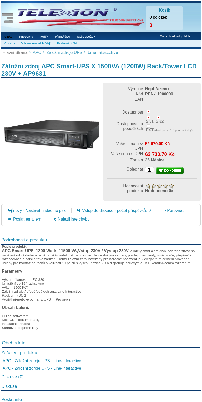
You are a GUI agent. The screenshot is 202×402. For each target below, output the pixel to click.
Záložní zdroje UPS (32, 361)
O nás (8, 36)
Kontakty (9, 43)
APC (7, 361)
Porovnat (175, 210)
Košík (44, 36)
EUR (187, 36)
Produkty (26, 36)
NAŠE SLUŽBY (86, 36)
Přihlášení (62, 36)
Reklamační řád (67, 43)
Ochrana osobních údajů (36, 43)
